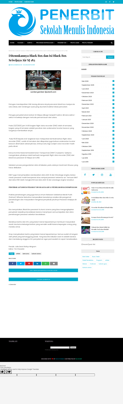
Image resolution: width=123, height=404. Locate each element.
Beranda (12, 51)
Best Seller (86, 257)
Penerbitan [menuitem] (62, 43)
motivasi (93, 264)
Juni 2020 (98, 139)
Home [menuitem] (12, 43)
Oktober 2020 (98, 131)
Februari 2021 (98, 116)
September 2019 (98, 150)
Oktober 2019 (98, 146)
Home (10, 2)
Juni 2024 (98, 89)
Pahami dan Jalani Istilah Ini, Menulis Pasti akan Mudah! (100, 228)
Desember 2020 (98, 123)
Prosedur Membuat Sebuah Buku (102, 207)
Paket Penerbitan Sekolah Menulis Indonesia (102, 189)
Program (99, 260)
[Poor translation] (8, 372)
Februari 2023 (98, 100)
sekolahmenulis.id (16, 65)
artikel (18, 254)
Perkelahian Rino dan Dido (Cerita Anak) (102, 199)
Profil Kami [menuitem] (74, 43)
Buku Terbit (95, 257)
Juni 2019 (98, 162)
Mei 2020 (98, 143)
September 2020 (98, 135)
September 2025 (98, 85)
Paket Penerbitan (88, 260)
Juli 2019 (98, 158)
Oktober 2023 (98, 96)
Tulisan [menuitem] (20, 43)
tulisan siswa (20, 51)
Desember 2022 (98, 104)
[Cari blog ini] (93, 57)
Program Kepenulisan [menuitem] (44, 43)
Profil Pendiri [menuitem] (87, 43)
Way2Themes (60, 359)
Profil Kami (18, 2)
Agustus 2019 (98, 154)
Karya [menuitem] (29, 43)
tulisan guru (103, 264)
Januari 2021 (98, 120)
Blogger (79, 359)
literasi (85, 264)
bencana (26, 254)
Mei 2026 (98, 81)
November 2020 (98, 127)
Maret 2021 (98, 112)
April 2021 (98, 108)
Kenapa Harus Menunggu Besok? (102, 217)
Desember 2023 (98, 93)
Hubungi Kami (29, 2)
